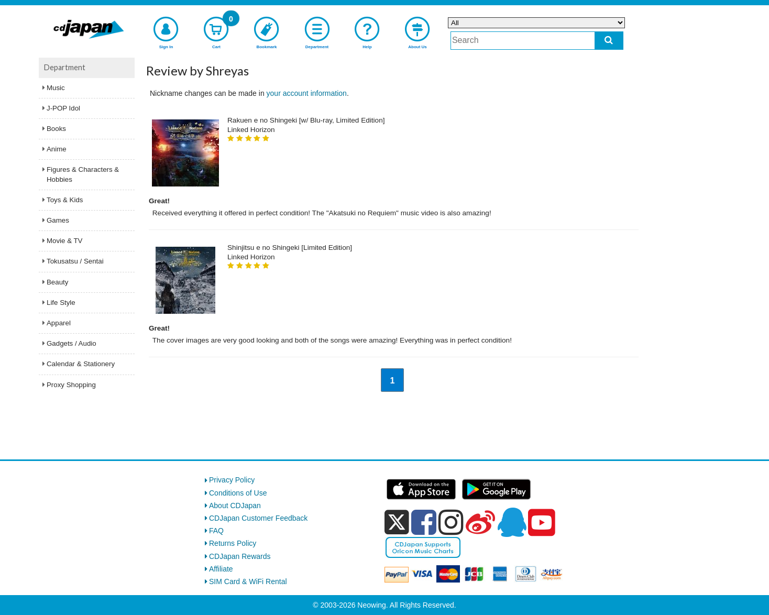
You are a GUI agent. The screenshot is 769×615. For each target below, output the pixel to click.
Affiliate (221, 569)
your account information (307, 93)
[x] (396, 522)
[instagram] (451, 522)
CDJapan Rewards (240, 556)
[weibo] (480, 522)
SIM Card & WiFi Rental (248, 581)
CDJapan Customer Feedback (258, 518)
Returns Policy (232, 543)
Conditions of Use (238, 493)
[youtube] (541, 522)
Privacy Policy (232, 480)
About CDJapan (235, 505)
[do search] (609, 40)
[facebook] (423, 522)
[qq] (511, 522)
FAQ (216, 530)
